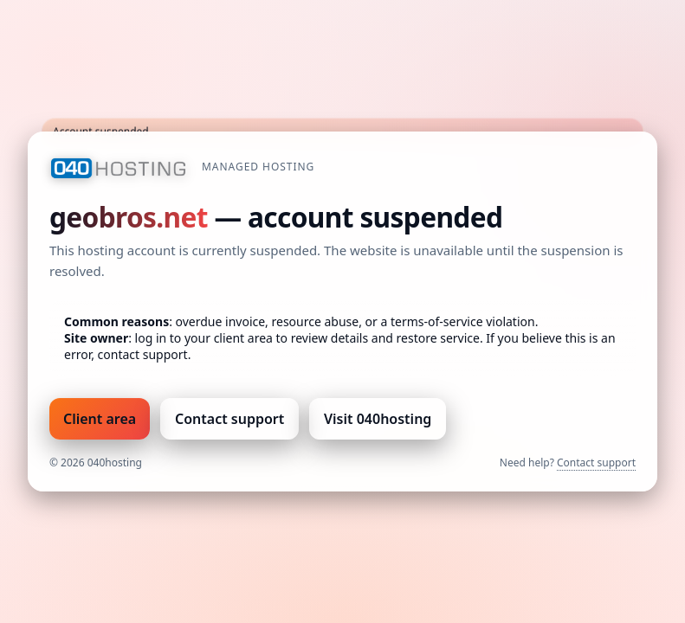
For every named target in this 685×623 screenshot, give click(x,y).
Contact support (229, 418)
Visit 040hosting (377, 418)
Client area (99, 418)
